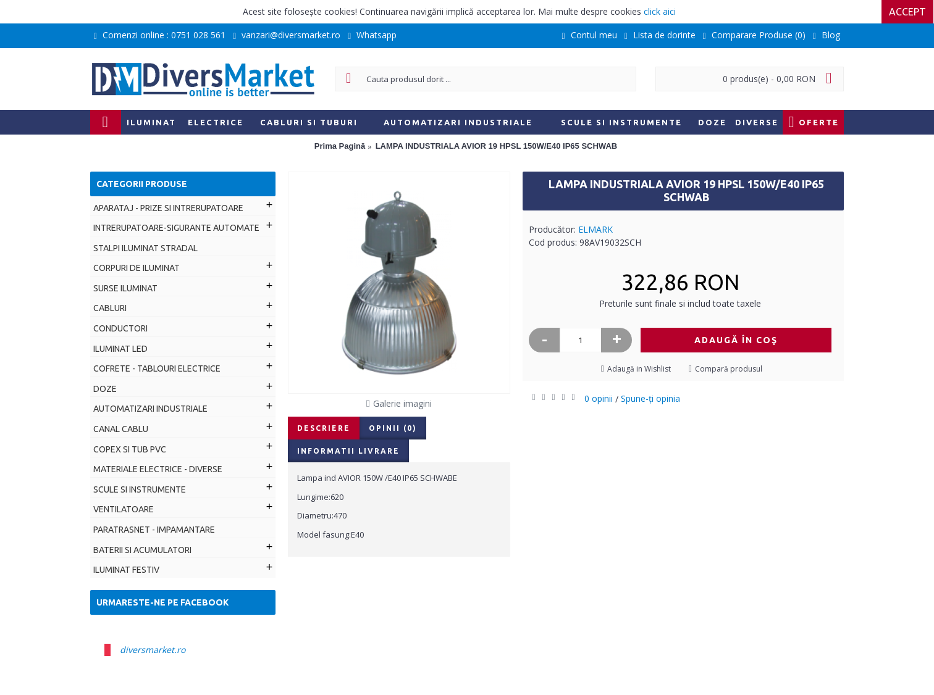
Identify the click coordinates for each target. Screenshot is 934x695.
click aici (660, 11)
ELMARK (595, 229)
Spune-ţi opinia (650, 398)
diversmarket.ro (152, 649)
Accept (908, 11)
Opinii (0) (393, 428)
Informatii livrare (348, 451)
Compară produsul (728, 369)
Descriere (323, 428)
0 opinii (598, 398)
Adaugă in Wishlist (639, 369)
